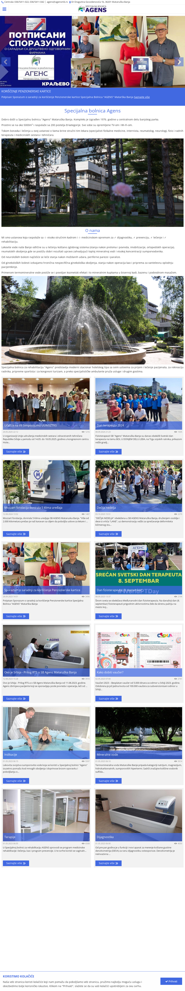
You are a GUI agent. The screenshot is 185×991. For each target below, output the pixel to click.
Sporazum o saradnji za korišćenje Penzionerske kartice (42, 590)
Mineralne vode (107, 755)
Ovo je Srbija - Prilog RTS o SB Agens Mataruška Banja (40, 672)
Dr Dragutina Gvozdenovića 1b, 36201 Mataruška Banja (100, 1)
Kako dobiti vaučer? (110, 672)
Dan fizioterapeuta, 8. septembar (119, 590)
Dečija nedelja (106, 508)
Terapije (9, 837)
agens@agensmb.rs (57, 1)
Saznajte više (142, 97)
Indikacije (10, 755)
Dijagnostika (105, 837)
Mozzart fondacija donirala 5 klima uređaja (33, 508)
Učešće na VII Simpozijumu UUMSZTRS (30, 425)
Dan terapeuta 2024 (110, 425)
